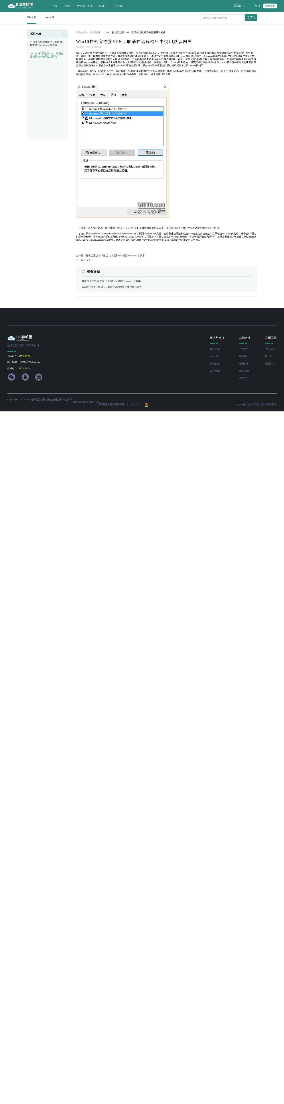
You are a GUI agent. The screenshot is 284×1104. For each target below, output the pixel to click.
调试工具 (270, 356)
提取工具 (270, 363)
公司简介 (244, 349)
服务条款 (244, 356)
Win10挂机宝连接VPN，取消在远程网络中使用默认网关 (46, 55)
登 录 (257, 6)
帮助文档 (81, 32)
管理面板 (270, 349)
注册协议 (244, 363)
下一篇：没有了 (84, 260)
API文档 (214, 356)
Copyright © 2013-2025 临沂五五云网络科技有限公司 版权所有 (40, 399)
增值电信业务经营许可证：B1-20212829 (119, 404)
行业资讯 (215, 371)
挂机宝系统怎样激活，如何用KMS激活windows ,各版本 (111, 281)
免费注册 (270, 6)
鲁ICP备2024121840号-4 (85, 402)
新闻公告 (215, 363)
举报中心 (244, 378)
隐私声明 (244, 371)
